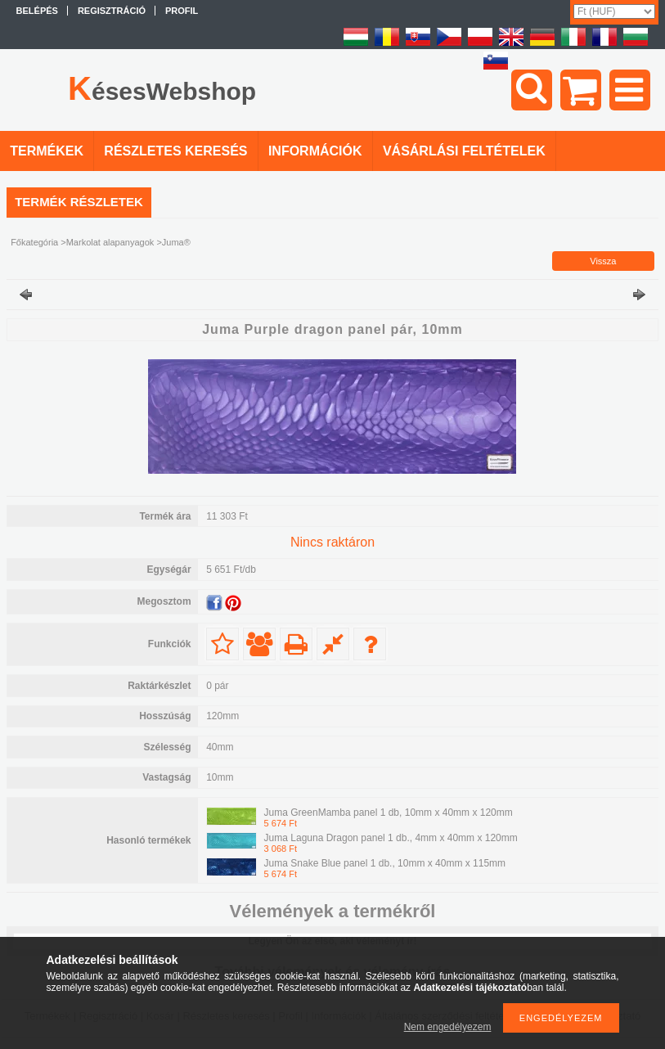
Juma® (176, 242)
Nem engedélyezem (448, 1027)
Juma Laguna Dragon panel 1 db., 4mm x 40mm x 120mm (391, 838)
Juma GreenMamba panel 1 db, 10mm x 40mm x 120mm (388, 812)
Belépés (37, 11)
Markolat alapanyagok (110, 242)
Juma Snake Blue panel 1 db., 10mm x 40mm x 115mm (384, 863)
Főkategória (34, 242)
